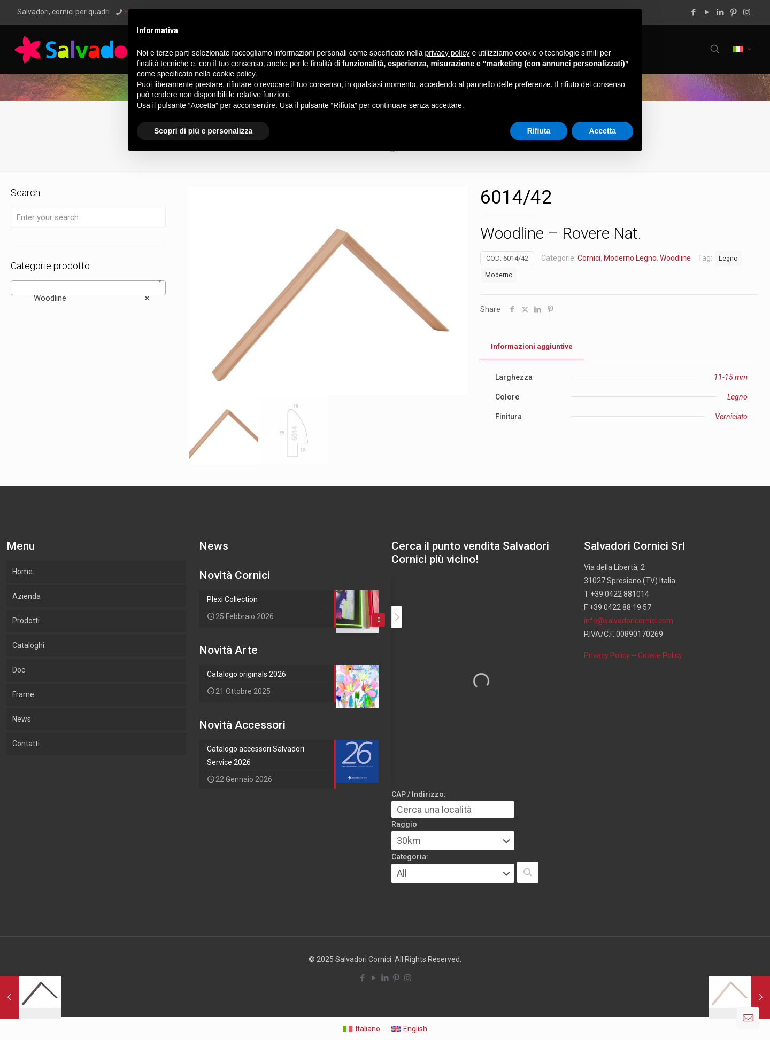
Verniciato (731, 416)
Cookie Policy (660, 655)
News (21, 719)
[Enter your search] (88, 217)
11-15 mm (731, 377)
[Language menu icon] (742, 49)
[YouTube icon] (707, 12)
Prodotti (26, 620)
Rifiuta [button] (539, 131)
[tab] (531, 347)
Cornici (589, 258)
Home (22, 571)
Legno (728, 258)
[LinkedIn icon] (720, 12)
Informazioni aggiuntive (532, 346)
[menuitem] (361, 1028)
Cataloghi (28, 645)
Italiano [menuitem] (368, 1029)
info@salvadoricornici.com (628, 620)
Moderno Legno (630, 258)
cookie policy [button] (234, 73)
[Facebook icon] (693, 12)
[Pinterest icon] (733, 12)
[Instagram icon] (747, 12)
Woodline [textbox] (85, 298)
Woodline (675, 258)
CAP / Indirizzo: (418, 794)
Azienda (26, 596)
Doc (18, 670)
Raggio (404, 824)
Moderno (499, 275)
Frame (23, 694)
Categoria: (409, 857)
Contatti (26, 743)
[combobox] (88, 287)
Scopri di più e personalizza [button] (203, 131)
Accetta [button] (602, 131)
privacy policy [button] (447, 53)
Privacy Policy (607, 655)
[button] (527, 872)
